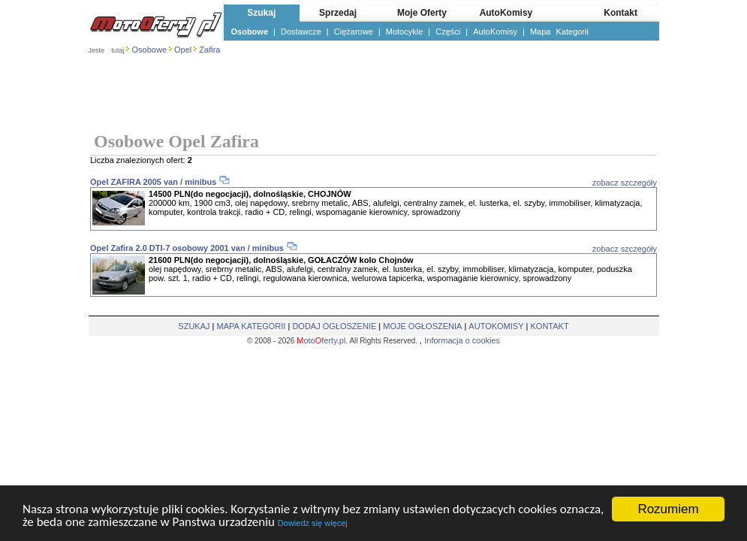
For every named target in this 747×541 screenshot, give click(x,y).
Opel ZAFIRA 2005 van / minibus (153, 181)
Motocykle (404, 31)
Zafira (209, 49)
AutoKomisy (495, 31)
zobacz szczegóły (624, 182)
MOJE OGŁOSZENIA (422, 326)
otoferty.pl (321, 340)
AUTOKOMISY (495, 326)
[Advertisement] (374, 94)
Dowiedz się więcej (313, 523)
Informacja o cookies (462, 340)
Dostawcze (301, 31)
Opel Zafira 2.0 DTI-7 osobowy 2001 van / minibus (187, 247)
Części (447, 31)
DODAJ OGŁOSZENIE (334, 326)
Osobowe (250, 31)
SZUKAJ (193, 326)
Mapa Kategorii (559, 31)
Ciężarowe (353, 31)
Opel (182, 49)
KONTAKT (550, 326)
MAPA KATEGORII (251, 326)
